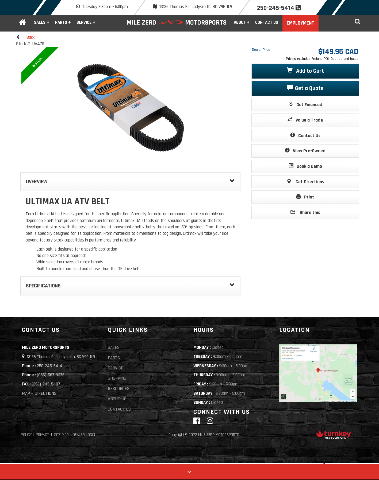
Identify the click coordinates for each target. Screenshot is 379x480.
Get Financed (305, 104)
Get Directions (305, 181)
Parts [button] (61, 22)
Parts (114, 358)
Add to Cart (305, 71)
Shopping (117, 378)
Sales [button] (39, 22)
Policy (26, 434)
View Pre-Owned (305, 150)
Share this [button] (305, 212)
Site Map (61, 434)
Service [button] (83, 22)
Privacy (42, 434)
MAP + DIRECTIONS (39, 393)
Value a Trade (305, 119)
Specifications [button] (130, 285)
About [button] (240, 22)
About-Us (117, 399)
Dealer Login (84, 434)
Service (115, 368)
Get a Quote (305, 88)
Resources (118, 389)
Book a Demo (305, 166)
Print (305, 196)
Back (25, 37)
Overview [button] (130, 181)
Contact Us (266, 22)
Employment (300, 23)
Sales (114, 347)
